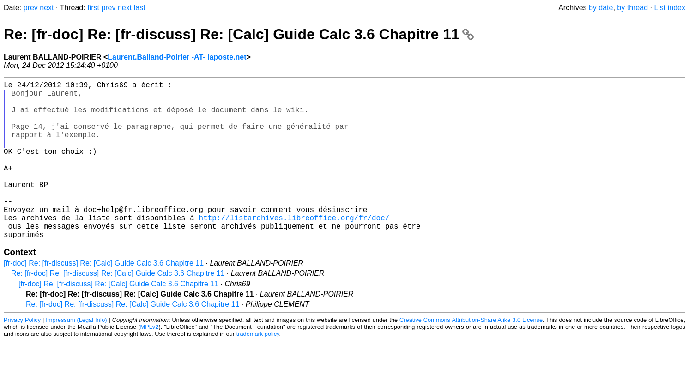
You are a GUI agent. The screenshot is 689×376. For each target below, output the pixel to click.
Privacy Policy (22, 355)
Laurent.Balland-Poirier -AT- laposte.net (177, 57)
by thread (632, 8)
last (139, 8)
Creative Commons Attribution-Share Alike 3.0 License (471, 355)
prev (31, 8)
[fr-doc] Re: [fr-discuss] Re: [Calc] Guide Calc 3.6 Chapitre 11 (104, 298)
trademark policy (257, 368)
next (47, 8)
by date (601, 8)
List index (669, 8)
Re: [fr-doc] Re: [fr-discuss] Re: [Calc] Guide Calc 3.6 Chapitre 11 (239, 34)
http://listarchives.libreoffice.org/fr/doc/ (294, 249)
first (93, 8)
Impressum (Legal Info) (76, 355)
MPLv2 (149, 361)
